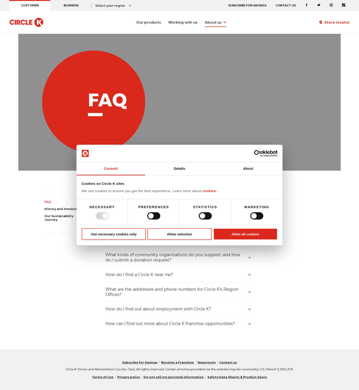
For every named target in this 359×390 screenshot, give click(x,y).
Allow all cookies (245, 234)
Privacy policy (128, 377)
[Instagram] (331, 5)
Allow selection (179, 234)
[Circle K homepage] (26, 22)
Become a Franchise (177, 362)
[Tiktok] (343, 5)
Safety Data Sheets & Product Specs (237, 377)
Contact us (286, 5)
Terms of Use (103, 377)
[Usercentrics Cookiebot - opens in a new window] (257, 153)
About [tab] (248, 168)
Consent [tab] (111, 168)
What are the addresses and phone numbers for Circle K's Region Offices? (172, 292)
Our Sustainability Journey (58, 218)
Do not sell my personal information (174, 377)
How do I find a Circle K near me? (139, 274)
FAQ (47, 202)
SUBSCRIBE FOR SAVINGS (247, 5)
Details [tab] (179, 168)
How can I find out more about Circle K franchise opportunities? (170, 323)
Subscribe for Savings (140, 362)
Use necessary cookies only (113, 234)
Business (71, 5)
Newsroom (207, 362)
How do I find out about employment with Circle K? (158, 309)
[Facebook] (306, 5)
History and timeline (60, 209)
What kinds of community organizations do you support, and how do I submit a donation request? (173, 257)
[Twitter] (319, 5)
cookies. (209, 191)
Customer (30, 5)
